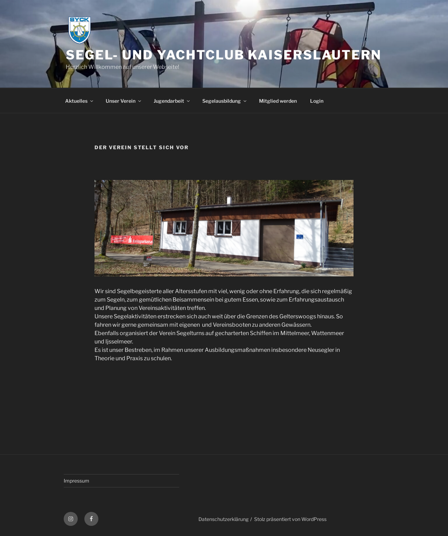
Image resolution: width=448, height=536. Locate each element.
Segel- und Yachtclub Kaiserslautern (224, 55)
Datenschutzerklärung (223, 519)
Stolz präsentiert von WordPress (290, 519)
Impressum (76, 481)
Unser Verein (124, 101)
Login (316, 101)
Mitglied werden (278, 101)
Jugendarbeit (172, 101)
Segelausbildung (224, 101)
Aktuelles (79, 101)
